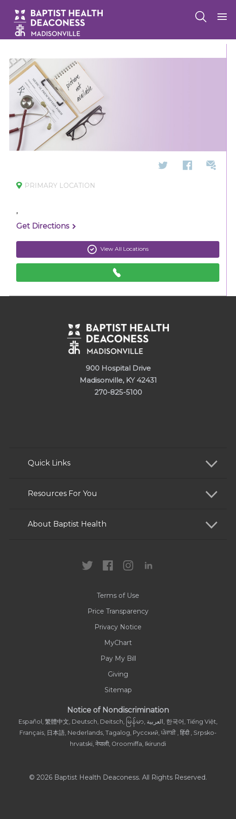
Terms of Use (118, 595)
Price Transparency (118, 611)
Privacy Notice (118, 627)
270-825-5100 (118, 392)
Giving (118, 674)
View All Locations (118, 249)
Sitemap (118, 690)
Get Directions (46, 227)
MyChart (118, 643)
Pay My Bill (118, 658)
